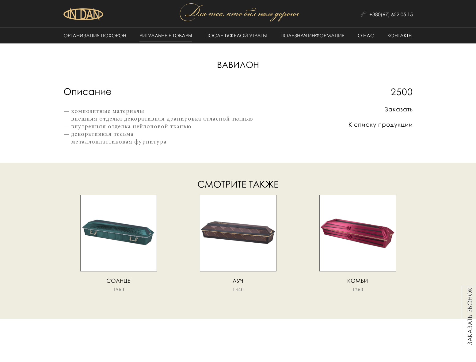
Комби (357, 280)
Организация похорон (94, 35)
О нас (366, 35)
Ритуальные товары (165, 35)
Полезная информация (312, 35)
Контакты (400, 35)
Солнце (118, 280)
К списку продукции (380, 124)
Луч (238, 280)
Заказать (399, 109)
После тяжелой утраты (236, 35)
